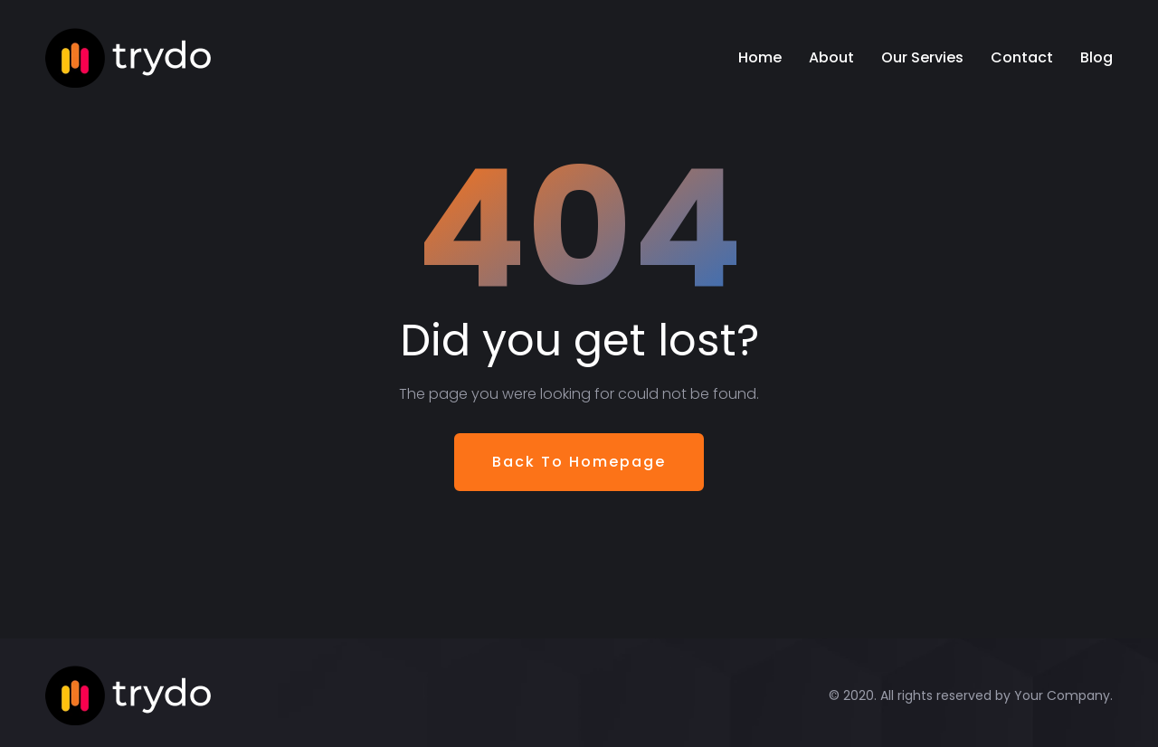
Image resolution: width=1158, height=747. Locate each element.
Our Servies (922, 57)
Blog (1096, 57)
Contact (1022, 57)
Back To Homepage (579, 461)
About (831, 57)
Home (760, 57)
